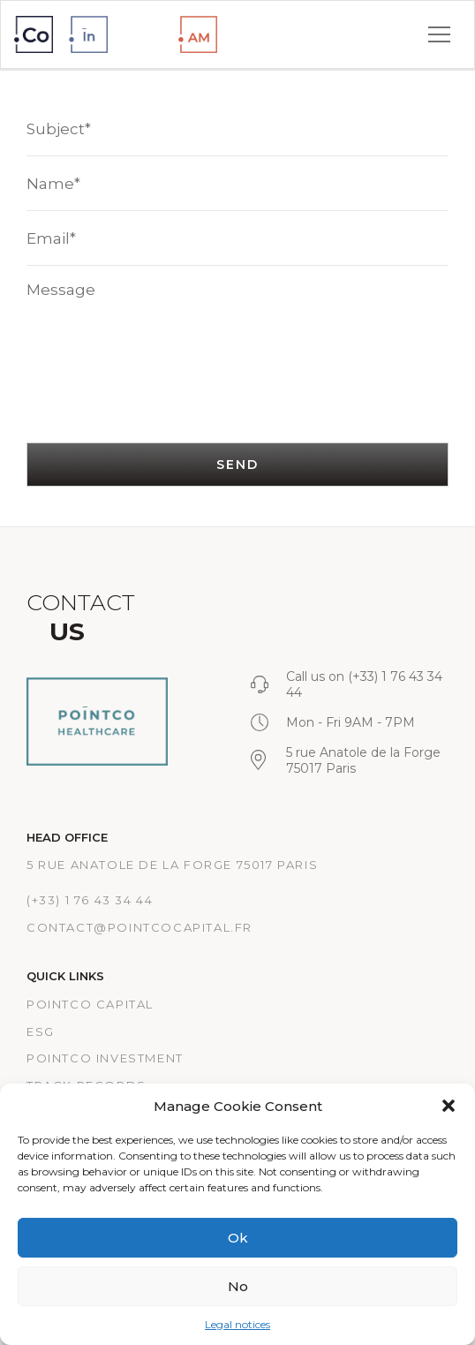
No (238, 1286)
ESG (40, 1031)
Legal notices (237, 1324)
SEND (238, 464)
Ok (238, 1237)
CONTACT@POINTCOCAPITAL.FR (139, 927)
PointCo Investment (105, 1058)
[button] (448, 1106)
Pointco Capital (90, 1004)
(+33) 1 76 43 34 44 (89, 900)
